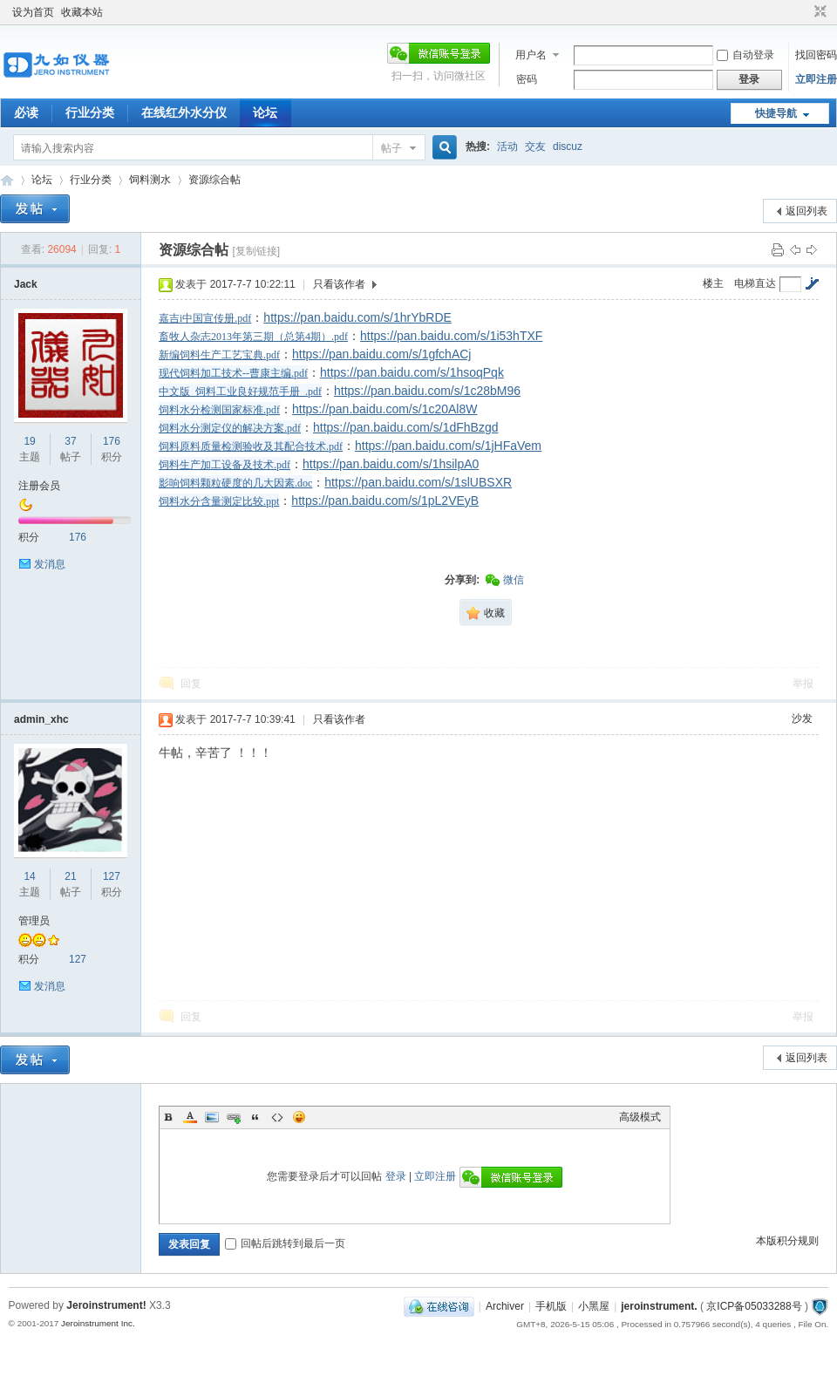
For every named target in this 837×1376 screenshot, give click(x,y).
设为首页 (33, 12)
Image (212, 1117)
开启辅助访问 (804, 12)
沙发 (802, 718)
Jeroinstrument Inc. (98, 1323)
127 (111, 876)
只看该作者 (339, 284)
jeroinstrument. (659, 1306)
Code (277, 1117)
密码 (526, 79)
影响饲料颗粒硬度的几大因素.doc (235, 483)
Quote (255, 1117)
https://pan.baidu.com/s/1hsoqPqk (412, 372)
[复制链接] (256, 251)
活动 (507, 146)
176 (111, 441)
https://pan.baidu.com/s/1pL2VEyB (385, 500)
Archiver (505, 1306)
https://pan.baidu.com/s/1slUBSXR (418, 482)
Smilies (299, 1117)
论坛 (265, 112)
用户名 (531, 55)
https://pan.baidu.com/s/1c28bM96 (427, 391)
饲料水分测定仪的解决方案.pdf (230, 428)
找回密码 (816, 55)
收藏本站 (82, 12)
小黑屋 (593, 1306)
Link (233, 1117)
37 (70, 441)
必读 (26, 112)
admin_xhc (41, 719)
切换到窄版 (818, 12)
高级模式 (640, 1117)
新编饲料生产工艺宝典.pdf (219, 355)
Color (190, 1117)
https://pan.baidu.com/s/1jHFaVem (448, 446)
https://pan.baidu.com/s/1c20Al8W (384, 409)
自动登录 (745, 55)
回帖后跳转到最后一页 (285, 1243)
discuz (567, 146)
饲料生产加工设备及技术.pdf (224, 465)
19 (29, 441)
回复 (190, 684)
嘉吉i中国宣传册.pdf (205, 318)
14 (29, 876)
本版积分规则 (787, 1241)
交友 (535, 146)
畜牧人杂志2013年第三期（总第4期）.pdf (253, 336)
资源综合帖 (214, 180)
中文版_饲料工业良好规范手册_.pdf (240, 391)
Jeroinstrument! (106, 1305)
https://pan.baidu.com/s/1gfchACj (381, 354)
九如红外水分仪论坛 (7, 180)
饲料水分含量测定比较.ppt (219, 501)
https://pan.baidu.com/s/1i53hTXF (451, 336)
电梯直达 (755, 283)
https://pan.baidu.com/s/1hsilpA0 (391, 464)
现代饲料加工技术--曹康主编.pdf (233, 373)
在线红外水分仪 (184, 112)
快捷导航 (776, 113)
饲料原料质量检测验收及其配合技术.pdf (251, 446)
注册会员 (39, 486)
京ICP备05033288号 (753, 1306)
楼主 (713, 283)
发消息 (49, 564)
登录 (395, 1176)
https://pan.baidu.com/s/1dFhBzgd (405, 427)
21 (70, 876)
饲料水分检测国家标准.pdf (219, 410)
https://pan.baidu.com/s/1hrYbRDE (357, 317)
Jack (25, 284)
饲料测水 (150, 180)
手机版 (551, 1306)
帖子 (391, 148)
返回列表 (806, 211)
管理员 (34, 921)
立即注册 (816, 79)
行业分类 (89, 112)
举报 (803, 684)
